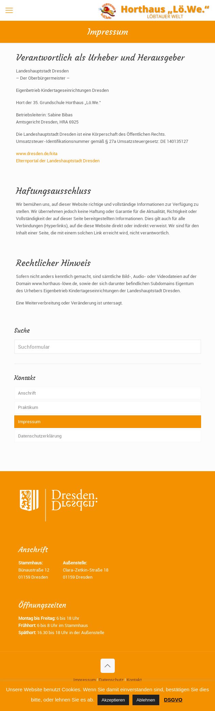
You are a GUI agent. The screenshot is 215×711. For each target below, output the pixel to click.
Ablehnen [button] (146, 699)
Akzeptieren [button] (113, 699)
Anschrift (27, 393)
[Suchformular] (107, 347)
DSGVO (173, 699)
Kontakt (134, 680)
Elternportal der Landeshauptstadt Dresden (58, 161)
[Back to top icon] (108, 666)
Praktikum (28, 407)
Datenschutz (111, 680)
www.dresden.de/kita (36, 153)
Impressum (29, 421)
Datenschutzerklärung (39, 436)
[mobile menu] (9, 10)
